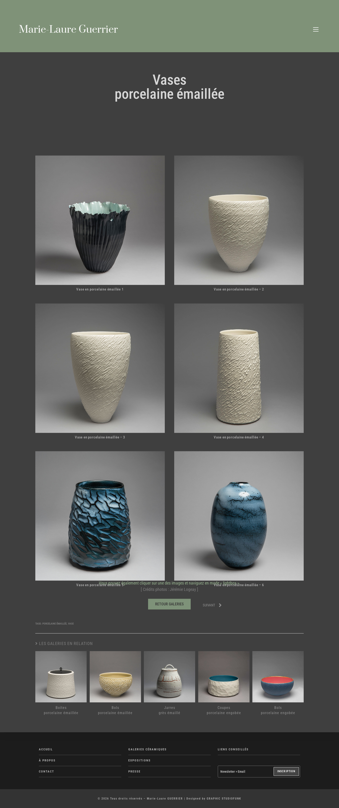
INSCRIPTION (286, 771)
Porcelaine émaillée (54, 623)
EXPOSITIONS (139, 760)
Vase (71, 623)
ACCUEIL (46, 749)
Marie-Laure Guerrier (68, 29)
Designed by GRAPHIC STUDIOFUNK (213, 798)
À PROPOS (47, 760)
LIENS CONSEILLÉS (233, 749)
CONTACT (46, 771)
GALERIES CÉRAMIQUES (147, 749)
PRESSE (134, 771)
